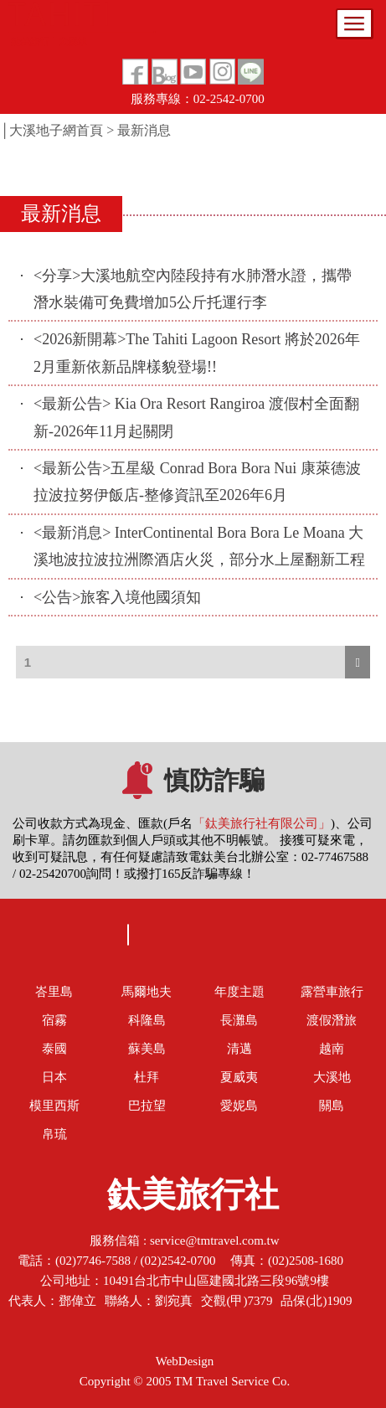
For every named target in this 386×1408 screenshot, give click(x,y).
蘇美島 (147, 1048)
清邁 (239, 1048)
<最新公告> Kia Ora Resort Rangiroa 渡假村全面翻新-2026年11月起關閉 (196, 417)
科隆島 (147, 1020)
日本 (54, 1077)
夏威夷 (239, 1077)
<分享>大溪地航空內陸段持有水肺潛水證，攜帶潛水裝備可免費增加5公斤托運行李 (192, 289)
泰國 (54, 1048)
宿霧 (54, 1020)
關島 (331, 1105)
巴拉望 (147, 1105)
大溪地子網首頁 (56, 130)
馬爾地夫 (146, 991)
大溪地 (332, 1077)
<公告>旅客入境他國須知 (117, 597)
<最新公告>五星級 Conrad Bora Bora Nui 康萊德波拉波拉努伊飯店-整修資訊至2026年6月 (197, 481)
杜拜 (146, 1077)
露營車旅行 (332, 991)
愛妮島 (239, 1105)
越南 (331, 1048)
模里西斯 (54, 1105)
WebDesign (185, 1361)
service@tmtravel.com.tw (215, 1240)
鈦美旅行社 (193, 1200)
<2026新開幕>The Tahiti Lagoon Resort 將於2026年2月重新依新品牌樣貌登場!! (196, 352)
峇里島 (54, 991)
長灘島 (239, 1020)
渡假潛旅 (331, 1020)
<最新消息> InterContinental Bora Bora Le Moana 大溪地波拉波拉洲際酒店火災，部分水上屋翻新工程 (199, 546)
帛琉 (54, 1134)
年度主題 (239, 991)
